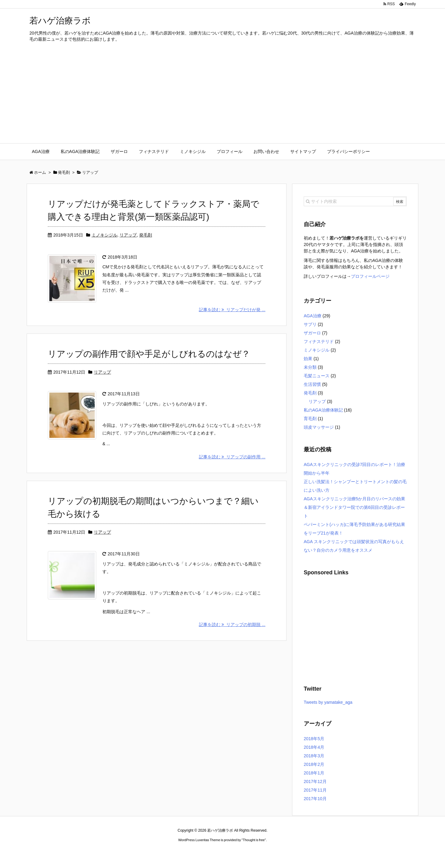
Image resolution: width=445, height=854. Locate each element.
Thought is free (253, 840)
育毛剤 (310, 418)
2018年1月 (314, 772)
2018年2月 (314, 764)
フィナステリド (319, 341)
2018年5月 (314, 738)
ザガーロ (312, 332)
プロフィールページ (370, 276)
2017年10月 (315, 798)
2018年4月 (314, 747)
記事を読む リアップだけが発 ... (232, 310)
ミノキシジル (104, 235)
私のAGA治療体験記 (323, 410)
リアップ (128, 235)
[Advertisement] (222, 97)
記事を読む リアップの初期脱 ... (232, 624)
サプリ (310, 324)
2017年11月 (315, 790)
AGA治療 (312, 315)
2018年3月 (314, 755)
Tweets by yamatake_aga (328, 702)
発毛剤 (145, 235)
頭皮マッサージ (319, 427)
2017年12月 (315, 781)
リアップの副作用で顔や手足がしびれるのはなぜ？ (149, 354)
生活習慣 (312, 384)
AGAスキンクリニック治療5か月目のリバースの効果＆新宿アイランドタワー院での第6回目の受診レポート (354, 507)
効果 (308, 358)
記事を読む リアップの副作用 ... (232, 457)
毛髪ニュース (316, 375)
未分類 (310, 367)
